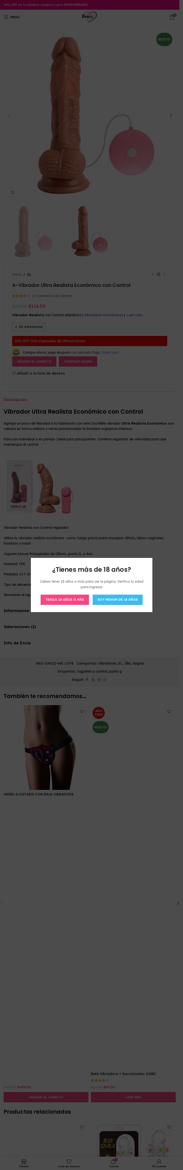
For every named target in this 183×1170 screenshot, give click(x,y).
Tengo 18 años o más (64, 599)
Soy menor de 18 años (117, 599)
